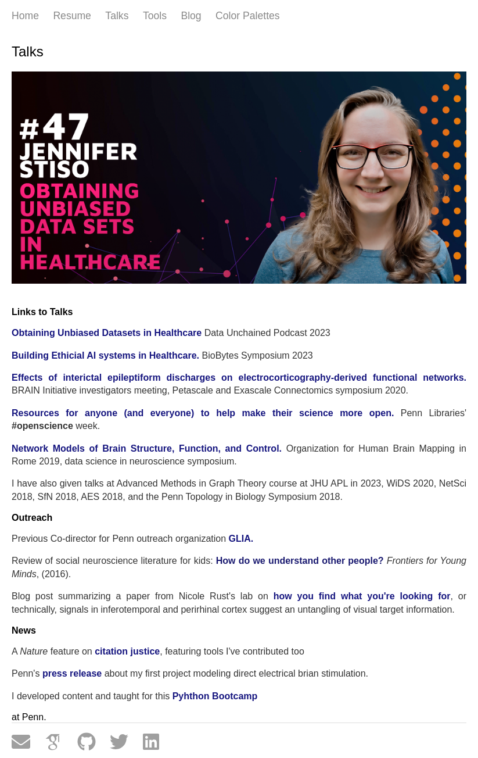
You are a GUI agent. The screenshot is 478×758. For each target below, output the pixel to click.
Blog (191, 16)
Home (25, 16)
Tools (155, 16)
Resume (72, 16)
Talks (116, 16)
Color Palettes (247, 16)
